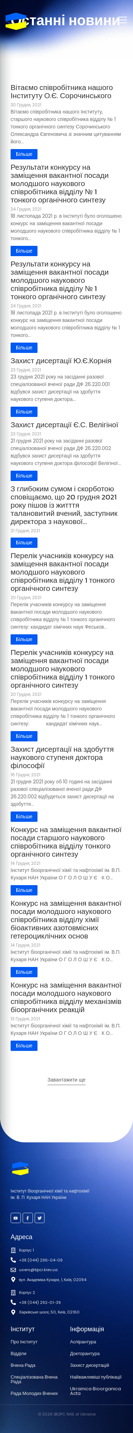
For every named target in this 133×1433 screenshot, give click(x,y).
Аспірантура (83, 1341)
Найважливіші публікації (96, 1377)
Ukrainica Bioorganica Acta (95, 1391)
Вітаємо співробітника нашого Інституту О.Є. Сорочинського (62, 91)
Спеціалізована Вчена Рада (34, 1379)
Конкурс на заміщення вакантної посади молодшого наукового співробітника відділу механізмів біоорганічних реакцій (66, 997)
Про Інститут (24, 1341)
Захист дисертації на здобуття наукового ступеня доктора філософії (62, 757)
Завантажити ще (66, 1079)
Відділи (18, 1353)
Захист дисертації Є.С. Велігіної (64, 425)
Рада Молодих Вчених (34, 1393)
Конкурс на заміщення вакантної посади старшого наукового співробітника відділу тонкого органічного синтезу (66, 841)
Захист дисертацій (89, 1365)
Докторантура (85, 1353)
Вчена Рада (23, 1365)
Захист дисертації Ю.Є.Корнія (61, 360)
